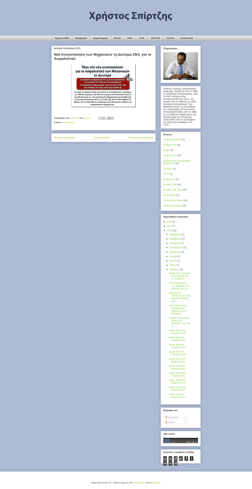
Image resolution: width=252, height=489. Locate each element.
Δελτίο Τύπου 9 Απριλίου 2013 (177, 338)
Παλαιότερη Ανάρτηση (141, 137)
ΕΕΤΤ (166, 174)
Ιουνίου (173, 260)
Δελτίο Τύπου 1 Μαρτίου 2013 (177, 395)
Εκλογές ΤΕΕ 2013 (172, 189)
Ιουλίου (173, 256)
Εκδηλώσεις (169, 179)
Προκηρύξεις (169, 195)
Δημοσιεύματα (100, 38)
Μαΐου (172, 265)
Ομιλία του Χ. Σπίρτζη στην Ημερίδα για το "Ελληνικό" (179, 276)
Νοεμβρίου (175, 239)
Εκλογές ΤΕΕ (169, 184)
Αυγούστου (175, 252)
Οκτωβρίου (175, 243)
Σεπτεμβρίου (176, 247)
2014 (169, 226)
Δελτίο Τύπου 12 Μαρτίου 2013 (177, 388)
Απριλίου (174, 269)
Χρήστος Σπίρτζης (172, 205)
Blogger (156, 482)
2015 (169, 221)
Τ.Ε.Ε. (142, 38)
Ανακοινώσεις (68, 122)
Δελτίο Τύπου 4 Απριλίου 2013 (177, 346)
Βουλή (117, 38)
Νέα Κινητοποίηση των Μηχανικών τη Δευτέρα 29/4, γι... (179, 286)
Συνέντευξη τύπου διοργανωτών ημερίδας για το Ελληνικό (178, 309)
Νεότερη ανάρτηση (64, 137)
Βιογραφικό (81, 38)
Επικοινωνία (186, 38)
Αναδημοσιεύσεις (171, 139)
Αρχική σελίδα (62, 38)
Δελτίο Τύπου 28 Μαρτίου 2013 (177, 360)
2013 (169, 230)
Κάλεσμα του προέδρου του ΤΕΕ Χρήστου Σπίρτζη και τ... (179, 297)
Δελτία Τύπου (170, 155)
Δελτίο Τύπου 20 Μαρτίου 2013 (177, 374)
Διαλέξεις (167, 168)
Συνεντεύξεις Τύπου (173, 200)
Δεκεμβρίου (175, 234)
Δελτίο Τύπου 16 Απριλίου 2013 (177, 331)
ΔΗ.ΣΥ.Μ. (155, 38)
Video (130, 38)
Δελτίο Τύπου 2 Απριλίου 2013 (177, 353)
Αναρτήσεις (172, 417)
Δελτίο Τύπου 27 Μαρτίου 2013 (177, 367)
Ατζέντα (170, 38)
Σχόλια (169, 422)
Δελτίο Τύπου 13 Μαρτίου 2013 (177, 381)
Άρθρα (166, 150)
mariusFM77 (139, 482)
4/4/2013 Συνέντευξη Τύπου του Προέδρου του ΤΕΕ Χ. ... (179, 322)
